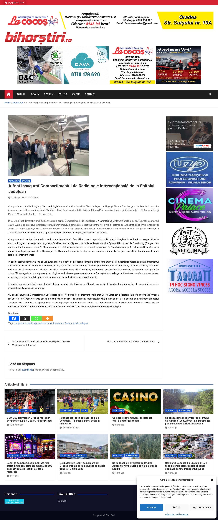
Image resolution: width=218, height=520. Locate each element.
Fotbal (76, 411)
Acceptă (151, 507)
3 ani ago (14, 197)
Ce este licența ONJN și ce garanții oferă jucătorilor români (132, 419)
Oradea (68, 323)
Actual (21, 94)
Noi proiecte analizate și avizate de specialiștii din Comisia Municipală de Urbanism (41, 343)
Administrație (185, 411)
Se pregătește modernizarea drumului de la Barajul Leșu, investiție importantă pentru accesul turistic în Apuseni (187, 420)
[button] (211, 480)
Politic (62, 94)
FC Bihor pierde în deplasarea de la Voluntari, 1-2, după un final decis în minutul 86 (80, 420)
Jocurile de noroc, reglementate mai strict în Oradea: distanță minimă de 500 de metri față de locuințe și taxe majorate (29, 467)
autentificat (27, 369)
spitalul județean (80, 323)
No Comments (31, 197)
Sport (47, 94)
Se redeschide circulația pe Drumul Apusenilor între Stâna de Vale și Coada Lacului (134, 466)
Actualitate (14, 181)
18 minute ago (15, 425)
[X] (25, 318)
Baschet (24, 411)
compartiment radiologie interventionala (33, 323)
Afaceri (75, 94)
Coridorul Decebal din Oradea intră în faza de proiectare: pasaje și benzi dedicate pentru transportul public (186, 466)
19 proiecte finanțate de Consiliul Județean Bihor (131, 341)
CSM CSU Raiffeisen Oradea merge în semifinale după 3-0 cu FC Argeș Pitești (29, 419)
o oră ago (118, 425)
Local (33, 94)
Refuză (176, 507)
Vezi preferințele (202, 507)
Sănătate (26, 181)
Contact (90, 94)
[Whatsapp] (36, 318)
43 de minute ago (69, 427)
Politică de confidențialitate (176, 514)
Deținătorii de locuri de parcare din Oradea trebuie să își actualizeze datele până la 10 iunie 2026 (82, 466)
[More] (47, 318)
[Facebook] (14, 318)
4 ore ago (171, 427)
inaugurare (58, 323)
